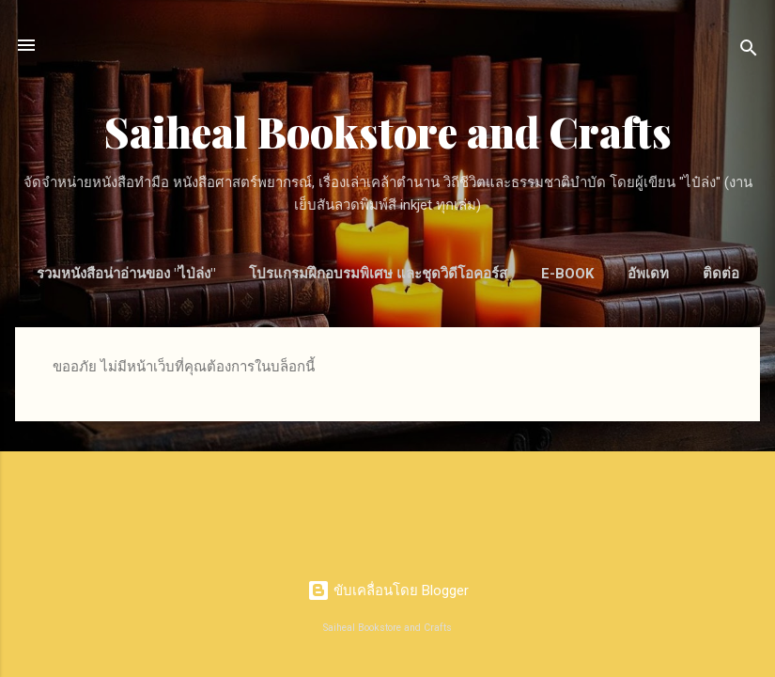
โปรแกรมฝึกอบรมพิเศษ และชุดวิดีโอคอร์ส (378, 273)
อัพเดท (648, 273)
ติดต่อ (721, 273)
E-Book (567, 273)
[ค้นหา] (748, 51)
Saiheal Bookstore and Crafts (388, 131)
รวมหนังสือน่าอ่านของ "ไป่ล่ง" (126, 273)
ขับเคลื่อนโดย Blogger (388, 590)
